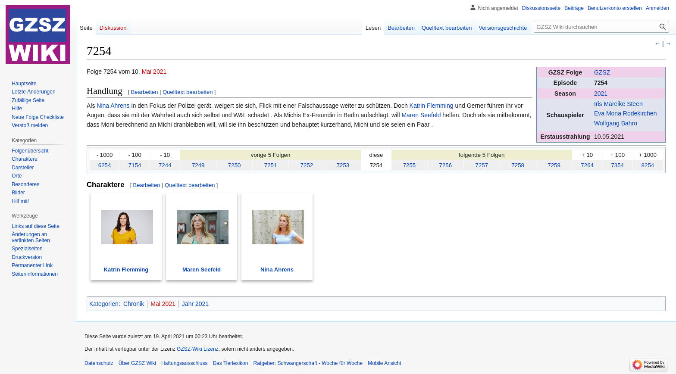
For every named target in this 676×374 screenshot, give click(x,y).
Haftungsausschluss (184, 363)
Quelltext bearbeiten (188, 92)
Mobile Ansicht (384, 363)
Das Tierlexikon (230, 363)
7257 (481, 165)
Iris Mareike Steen (618, 103)
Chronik (133, 303)
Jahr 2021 (195, 303)
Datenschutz (98, 363)
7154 (134, 165)
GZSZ (602, 72)
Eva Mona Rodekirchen (625, 113)
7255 (409, 165)
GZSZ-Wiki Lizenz (198, 349)
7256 (445, 165)
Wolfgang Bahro (615, 123)
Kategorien (104, 303)
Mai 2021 (154, 71)
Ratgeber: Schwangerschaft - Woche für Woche (308, 363)
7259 (554, 165)
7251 (270, 165)
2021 (600, 93)
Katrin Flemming (432, 105)
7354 (617, 165)
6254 (104, 165)
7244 (165, 165)
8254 (648, 165)
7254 (600, 82)
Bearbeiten (144, 92)
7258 (517, 165)
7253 (343, 165)
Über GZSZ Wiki (137, 363)
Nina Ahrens (113, 105)
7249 (198, 165)
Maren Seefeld (421, 115)
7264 (587, 165)
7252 (306, 165)
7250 (234, 165)
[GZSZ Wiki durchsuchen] (601, 27)
